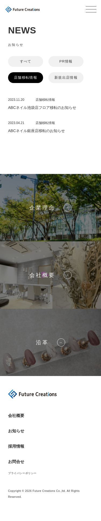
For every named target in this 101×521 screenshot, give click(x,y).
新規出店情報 (66, 77)
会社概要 (16, 415)
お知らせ (16, 431)
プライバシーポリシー (22, 473)
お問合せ (16, 461)
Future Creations (22, 9)
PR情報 (65, 61)
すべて (26, 61)
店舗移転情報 (25, 77)
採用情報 (16, 446)
